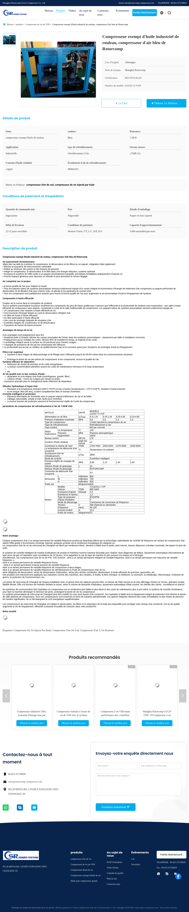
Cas (132, 859)
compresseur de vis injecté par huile (32, 630)
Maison (49, 10)
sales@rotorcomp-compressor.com (25, 781)
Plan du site (112, 879)
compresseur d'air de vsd (65, 630)
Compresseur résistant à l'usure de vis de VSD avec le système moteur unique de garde (73, 715)
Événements (122, 10)
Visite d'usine (112, 868)
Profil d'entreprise (114, 862)
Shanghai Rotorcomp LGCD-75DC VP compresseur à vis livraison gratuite (157, 715)
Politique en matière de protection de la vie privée (32, 908)
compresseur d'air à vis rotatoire (97, 630)
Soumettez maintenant (116, 807)
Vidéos (72, 10)
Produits (60, 10)
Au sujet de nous (85, 12)
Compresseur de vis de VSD (37, 24)
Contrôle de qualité (115, 873)
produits (19, 24)
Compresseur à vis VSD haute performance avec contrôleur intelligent (115, 715)
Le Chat (123, 103)
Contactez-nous (103, 12)
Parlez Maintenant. (144, 12)
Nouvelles (135, 864)
